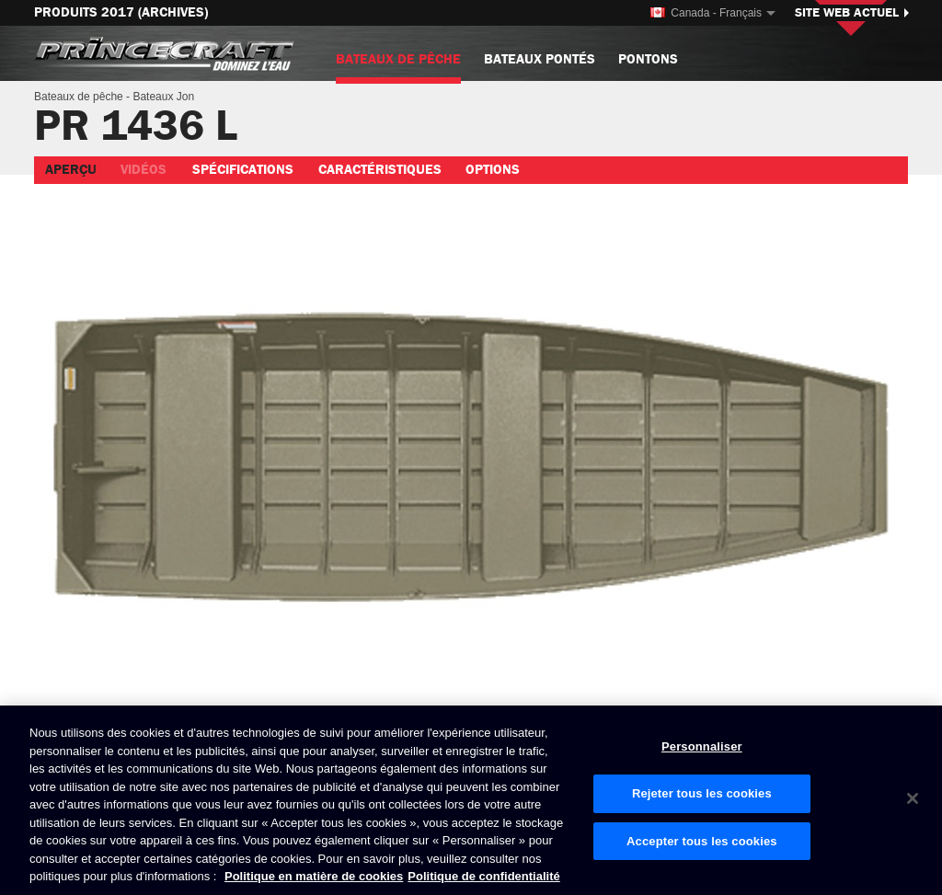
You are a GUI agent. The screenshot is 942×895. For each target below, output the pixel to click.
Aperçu (71, 170)
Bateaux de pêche (398, 66)
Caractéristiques (380, 170)
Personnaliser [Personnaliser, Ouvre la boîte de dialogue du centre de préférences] (701, 747)
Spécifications (242, 170)
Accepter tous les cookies (701, 841)
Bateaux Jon (163, 96)
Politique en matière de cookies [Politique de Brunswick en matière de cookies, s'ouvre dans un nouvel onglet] (313, 877)
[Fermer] (912, 798)
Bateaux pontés (539, 59)
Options (492, 170)
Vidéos (144, 170)
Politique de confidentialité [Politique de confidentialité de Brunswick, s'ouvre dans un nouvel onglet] (483, 877)
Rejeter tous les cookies (702, 793)
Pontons (648, 59)
